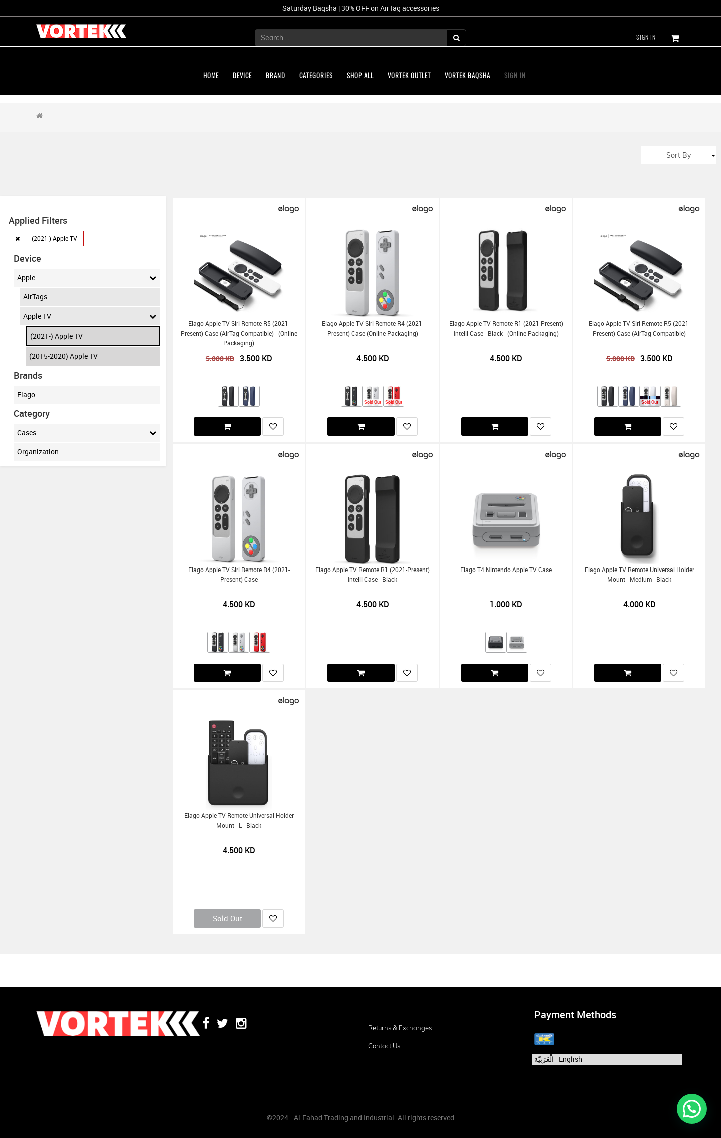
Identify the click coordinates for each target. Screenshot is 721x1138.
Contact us (384, 1046)
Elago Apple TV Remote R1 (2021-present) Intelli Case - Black (372, 574)
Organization (38, 451)
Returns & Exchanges (400, 1028)
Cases (86, 432)
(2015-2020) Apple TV (63, 356)
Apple (86, 277)
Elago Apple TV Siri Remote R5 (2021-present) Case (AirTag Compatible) (639, 328)
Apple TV (89, 316)
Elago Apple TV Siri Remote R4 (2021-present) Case (239, 574)
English (570, 1059)
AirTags (35, 296)
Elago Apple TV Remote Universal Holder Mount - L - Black (239, 820)
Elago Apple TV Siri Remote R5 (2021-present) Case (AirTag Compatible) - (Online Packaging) (239, 333)
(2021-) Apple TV (56, 336)
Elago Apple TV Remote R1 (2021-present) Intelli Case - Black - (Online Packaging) (506, 328)
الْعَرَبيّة (544, 1059)
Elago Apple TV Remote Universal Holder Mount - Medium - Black (639, 574)
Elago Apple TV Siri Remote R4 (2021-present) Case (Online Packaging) (373, 328)
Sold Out (227, 918)
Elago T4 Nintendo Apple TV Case (506, 569)
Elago (26, 394)
